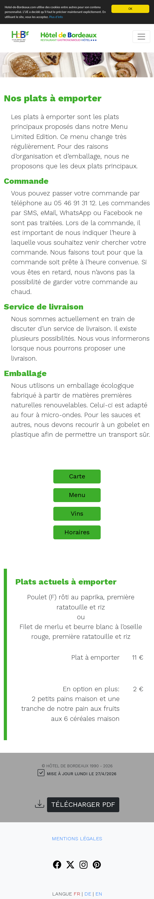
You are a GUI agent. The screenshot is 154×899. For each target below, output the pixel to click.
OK (130, 9)
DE (87, 894)
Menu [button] (77, 495)
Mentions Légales (77, 839)
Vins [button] (77, 513)
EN (98, 894)
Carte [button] (77, 476)
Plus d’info (56, 17)
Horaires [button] (77, 532)
